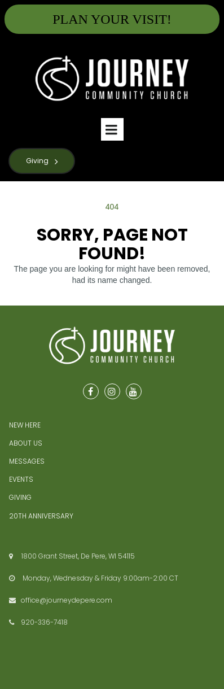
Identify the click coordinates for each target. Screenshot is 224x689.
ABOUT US (25, 443)
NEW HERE (25, 425)
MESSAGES (27, 461)
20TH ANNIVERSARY (41, 516)
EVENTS (21, 479)
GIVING (20, 497)
